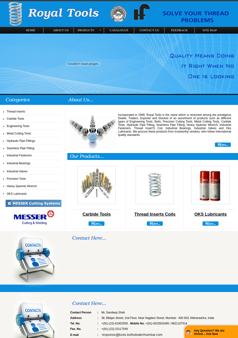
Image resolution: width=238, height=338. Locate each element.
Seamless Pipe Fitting (20, 148)
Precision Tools (16, 178)
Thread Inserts (16, 111)
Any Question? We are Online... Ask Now (209, 332)
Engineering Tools (18, 126)
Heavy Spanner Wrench (22, 186)
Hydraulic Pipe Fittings (21, 141)
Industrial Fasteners (19, 155)
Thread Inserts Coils (154, 214)
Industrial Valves (17, 171)
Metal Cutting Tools (19, 133)
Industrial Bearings (18, 163)
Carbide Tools (15, 118)
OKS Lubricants (17, 193)
